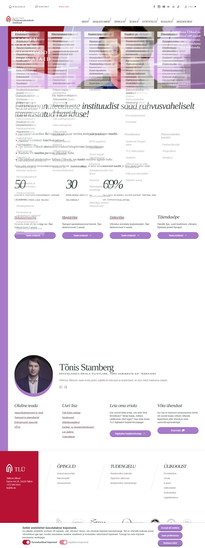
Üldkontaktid (170, 488)
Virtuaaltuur (173, 4)
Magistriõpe (72, 213)
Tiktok (178, 4)
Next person (65, 384)
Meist (92, 17)
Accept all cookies (169, 524)
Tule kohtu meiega (71, 410)
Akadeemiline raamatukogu (124, 483)
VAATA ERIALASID (174, 80)
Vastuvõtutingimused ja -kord (28, 410)
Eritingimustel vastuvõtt (25, 420)
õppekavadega (79, 162)
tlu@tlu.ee (11, 488)
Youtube (163, 4)
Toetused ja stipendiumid (26, 415)
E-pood (168, 483)
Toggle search (200, 16)
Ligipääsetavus (172, 498)
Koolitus (167, 17)
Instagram (159, 4)
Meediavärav (184, 17)
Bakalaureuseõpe (29, 213)
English (52, 5)
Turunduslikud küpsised (44, 540)
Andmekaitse (171, 493)
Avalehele (16, 5)
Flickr (168, 4)
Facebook (154, 4)
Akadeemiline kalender (122, 474)
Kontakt (37, 5)
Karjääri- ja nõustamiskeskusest (78, 424)
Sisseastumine (107, 17)
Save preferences (168, 533)
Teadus (137, 17)
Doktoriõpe (119, 213)
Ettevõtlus (152, 17)
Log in (192, 5)
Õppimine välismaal (120, 479)
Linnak (167, 479)
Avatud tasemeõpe (67, 474)
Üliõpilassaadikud (71, 420)
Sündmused (68, 415)
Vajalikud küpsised (78, 540)
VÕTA (17, 424)
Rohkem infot (168, 542)
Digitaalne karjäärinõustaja (130, 431)
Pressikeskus (171, 474)
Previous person (60, 384)
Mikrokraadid (64, 479)
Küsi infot (176, 428)
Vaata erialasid (33, 232)
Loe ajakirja (68, 429)
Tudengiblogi (68, 434)
